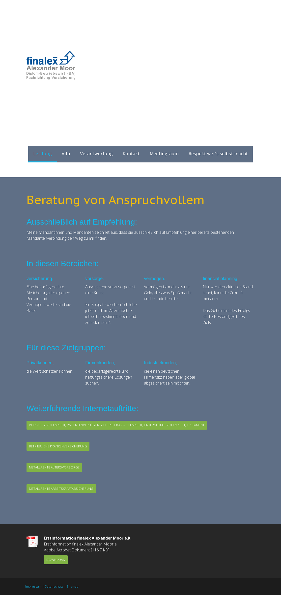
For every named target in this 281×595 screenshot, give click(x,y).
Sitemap (73, 586)
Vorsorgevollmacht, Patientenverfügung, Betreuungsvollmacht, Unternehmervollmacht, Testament (116, 425)
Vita (66, 153)
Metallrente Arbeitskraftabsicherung (61, 488)
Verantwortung (96, 153)
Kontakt (131, 153)
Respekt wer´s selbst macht (218, 153)
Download (55, 559)
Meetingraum (164, 153)
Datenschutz (54, 586)
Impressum (33, 586)
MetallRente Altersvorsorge (54, 467)
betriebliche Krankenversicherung (58, 446)
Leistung (42, 153)
